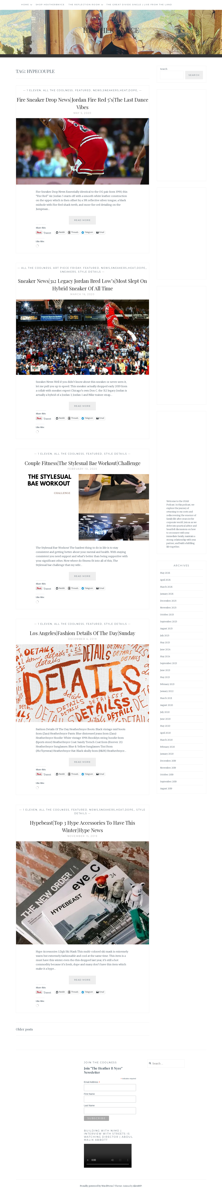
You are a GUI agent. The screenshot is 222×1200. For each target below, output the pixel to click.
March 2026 (166, 587)
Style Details (89, 271)
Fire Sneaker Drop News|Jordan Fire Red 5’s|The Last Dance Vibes (82, 103)
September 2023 (168, 663)
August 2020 (166, 705)
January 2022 (166, 691)
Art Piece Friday (67, 268)
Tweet (47, 232)
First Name (89, 1101)
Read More (85, 221)
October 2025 (167, 614)
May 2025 (165, 642)
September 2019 (168, 781)
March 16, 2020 (82, 294)
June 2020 (165, 719)
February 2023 (167, 684)
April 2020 (165, 733)
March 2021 (166, 698)
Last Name (89, 1113)
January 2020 (167, 754)
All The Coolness (58, 90)
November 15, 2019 (82, 843)
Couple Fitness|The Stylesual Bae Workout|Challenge (82, 466)
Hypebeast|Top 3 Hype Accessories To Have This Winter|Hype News (82, 833)
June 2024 (165, 649)
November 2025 (168, 607)
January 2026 (166, 594)
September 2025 (168, 621)
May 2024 (165, 656)
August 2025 (166, 628)
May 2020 (165, 726)
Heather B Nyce (111, 29)
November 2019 (168, 767)
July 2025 (164, 635)
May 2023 (165, 677)
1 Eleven (34, 90)
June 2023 (165, 670)
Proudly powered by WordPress (96, 1193)
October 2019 (166, 774)
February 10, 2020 (82, 476)
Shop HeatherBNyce (50, 4)
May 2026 (165, 573)
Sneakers (68, 271)
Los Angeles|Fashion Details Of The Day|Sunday (82, 640)
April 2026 (165, 580)
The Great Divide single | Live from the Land (139, 4)
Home (25, 4)
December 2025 (168, 601)
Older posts (25, 1036)
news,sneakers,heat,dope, (115, 90)
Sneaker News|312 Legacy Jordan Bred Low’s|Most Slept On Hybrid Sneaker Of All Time (82, 284)
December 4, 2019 (82, 646)
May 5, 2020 (82, 113)
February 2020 (167, 747)
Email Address (92, 1089)
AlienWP (137, 1193)
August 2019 (166, 788)
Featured (83, 90)
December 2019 (168, 761)
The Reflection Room (84, 4)
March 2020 (166, 740)
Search (163, 69)
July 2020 (165, 712)
